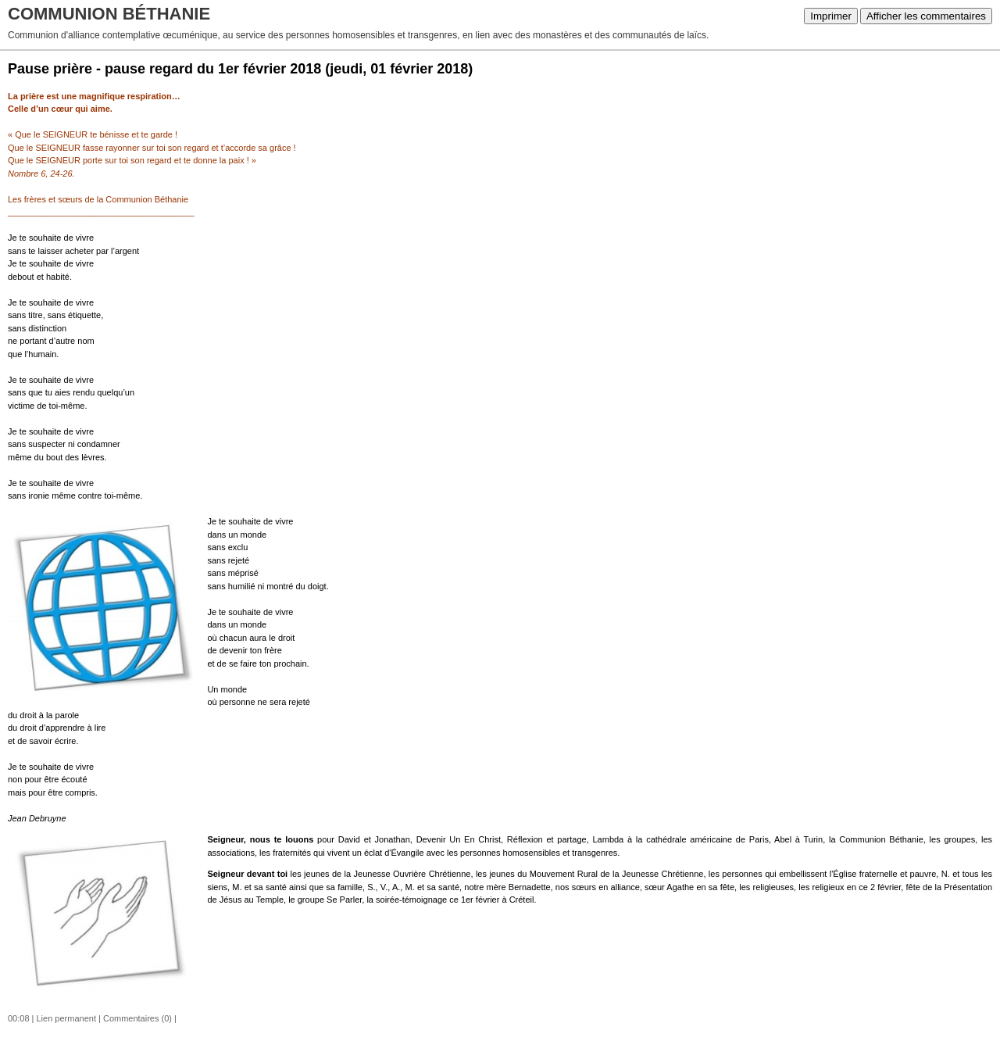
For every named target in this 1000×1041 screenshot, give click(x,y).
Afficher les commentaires (926, 16)
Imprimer (831, 16)
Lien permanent (66, 1018)
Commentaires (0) (137, 1018)
